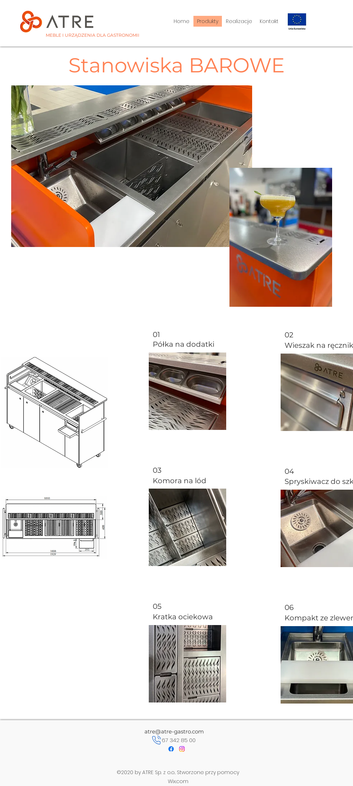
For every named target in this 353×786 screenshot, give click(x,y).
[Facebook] (171, 749)
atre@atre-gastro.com (174, 731)
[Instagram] (182, 749)
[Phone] (156, 740)
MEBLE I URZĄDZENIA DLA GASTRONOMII (92, 35)
